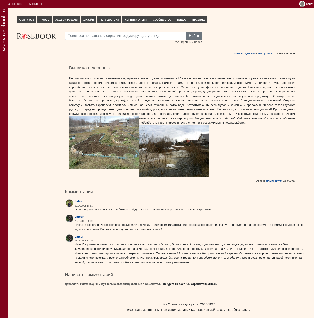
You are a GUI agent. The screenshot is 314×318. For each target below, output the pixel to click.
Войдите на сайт (174, 284)
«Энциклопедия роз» (182, 304)
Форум (44, 19)
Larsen (79, 216)
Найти (194, 36)
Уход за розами (66, 19)
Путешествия (109, 19)
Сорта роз (26, 19)
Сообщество (162, 19)
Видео (181, 19)
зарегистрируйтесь (204, 284)
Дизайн (88, 19)
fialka (78, 201)
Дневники (250, 53)
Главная (238, 53)
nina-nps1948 (265, 53)
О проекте (15, 3)
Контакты (35, 3)
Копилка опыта (136, 19)
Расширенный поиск (188, 42)
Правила (198, 19)
